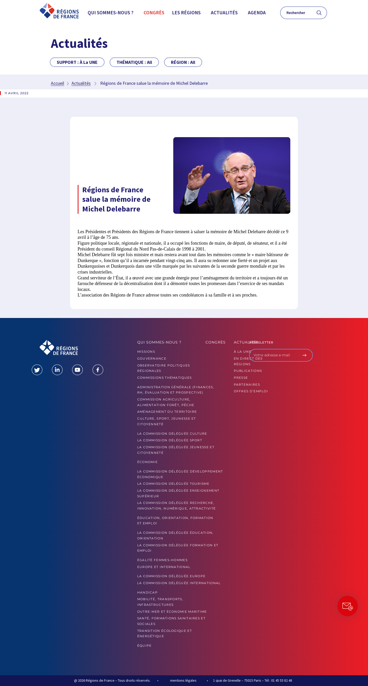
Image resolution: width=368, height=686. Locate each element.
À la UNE (242, 351)
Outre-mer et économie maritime (172, 611)
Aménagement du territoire (167, 411)
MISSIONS (146, 351)
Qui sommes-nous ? (110, 12)
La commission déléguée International (179, 583)
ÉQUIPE (144, 645)
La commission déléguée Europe (171, 576)
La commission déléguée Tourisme (173, 484)
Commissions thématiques (164, 378)
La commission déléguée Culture (172, 433)
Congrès (154, 12)
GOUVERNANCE (151, 358)
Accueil (57, 83)
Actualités (224, 12)
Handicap (147, 592)
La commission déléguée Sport (169, 440)
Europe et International (164, 567)
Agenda (257, 12)
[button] (112, 12)
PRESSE (241, 378)
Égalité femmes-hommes (162, 560)
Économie (147, 462)
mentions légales (183, 680)
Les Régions (186, 12)
